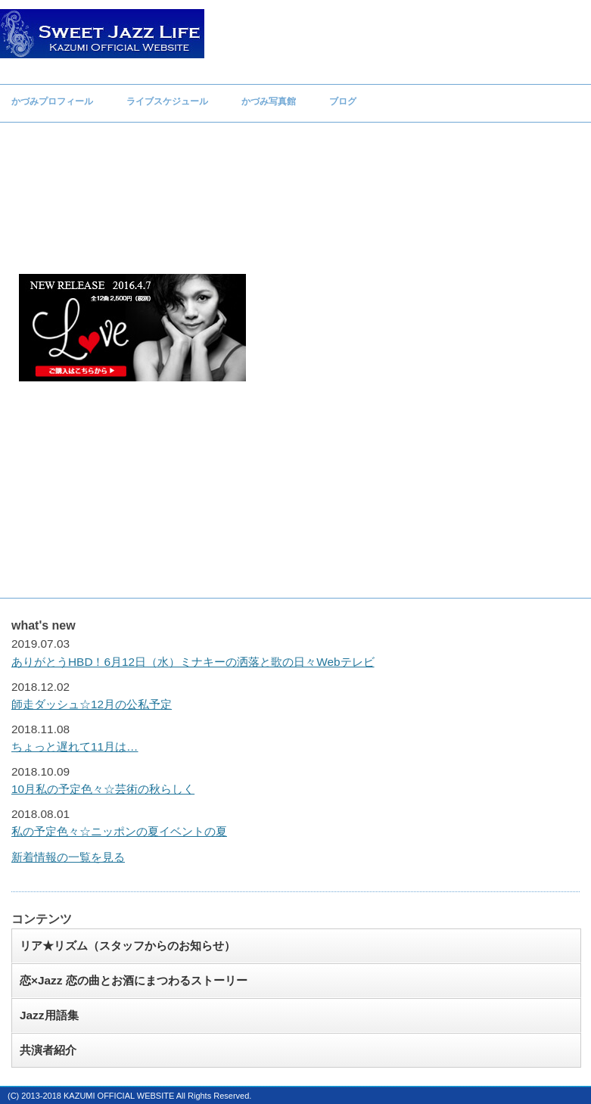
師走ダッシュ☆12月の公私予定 (91, 704)
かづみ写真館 (268, 101)
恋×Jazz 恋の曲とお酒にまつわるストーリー (133, 980)
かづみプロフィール (52, 101)
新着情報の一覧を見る (68, 857)
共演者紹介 (48, 1049)
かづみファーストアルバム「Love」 (132, 327)
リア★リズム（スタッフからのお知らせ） (127, 945)
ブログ (342, 101)
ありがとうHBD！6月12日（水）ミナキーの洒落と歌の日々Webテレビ (193, 661)
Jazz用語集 (49, 1015)
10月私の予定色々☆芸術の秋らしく (102, 788)
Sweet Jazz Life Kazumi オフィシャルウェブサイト (102, 33)
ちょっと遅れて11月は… (74, 746)
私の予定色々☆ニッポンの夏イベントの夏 (119, 831)
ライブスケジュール (167, 101)
